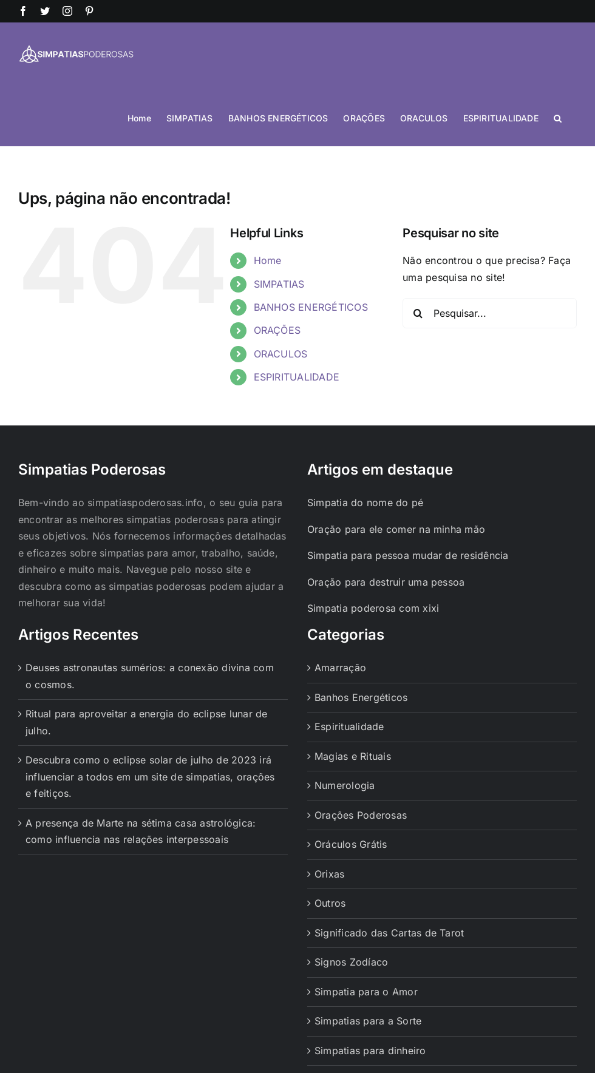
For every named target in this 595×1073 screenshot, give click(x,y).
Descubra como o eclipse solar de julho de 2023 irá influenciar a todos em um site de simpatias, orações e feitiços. (149, 776)
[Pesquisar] (418, 313)
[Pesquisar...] (490, 313)
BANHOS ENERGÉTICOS (311, 307)
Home (268, 260)
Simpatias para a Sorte (367, 1021)
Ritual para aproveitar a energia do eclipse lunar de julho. (146, 722)
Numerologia (344, 785)
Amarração (340, 668)
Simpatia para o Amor (366, 992)
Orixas (329, 874)
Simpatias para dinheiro (370, 1050)
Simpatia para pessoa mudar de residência (408, 555)
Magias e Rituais (352, 756)
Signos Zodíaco (351, 962)
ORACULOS (281, 354)
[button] (558, 117)
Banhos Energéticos (360, 697)
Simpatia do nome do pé (365, 502)
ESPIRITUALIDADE (297, 377)
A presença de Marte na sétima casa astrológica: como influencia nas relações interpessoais (140, 831)
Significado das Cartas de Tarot (389, 933)
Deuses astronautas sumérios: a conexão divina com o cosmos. (149, 676)
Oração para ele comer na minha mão (396, 529)
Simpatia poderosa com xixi (373, 608)
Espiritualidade (349, 726)
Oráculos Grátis (350, 844)
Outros (329, 903)
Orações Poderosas (360, 815)
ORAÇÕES (277, 330)
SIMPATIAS (279, 284)
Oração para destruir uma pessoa (385, 582)
